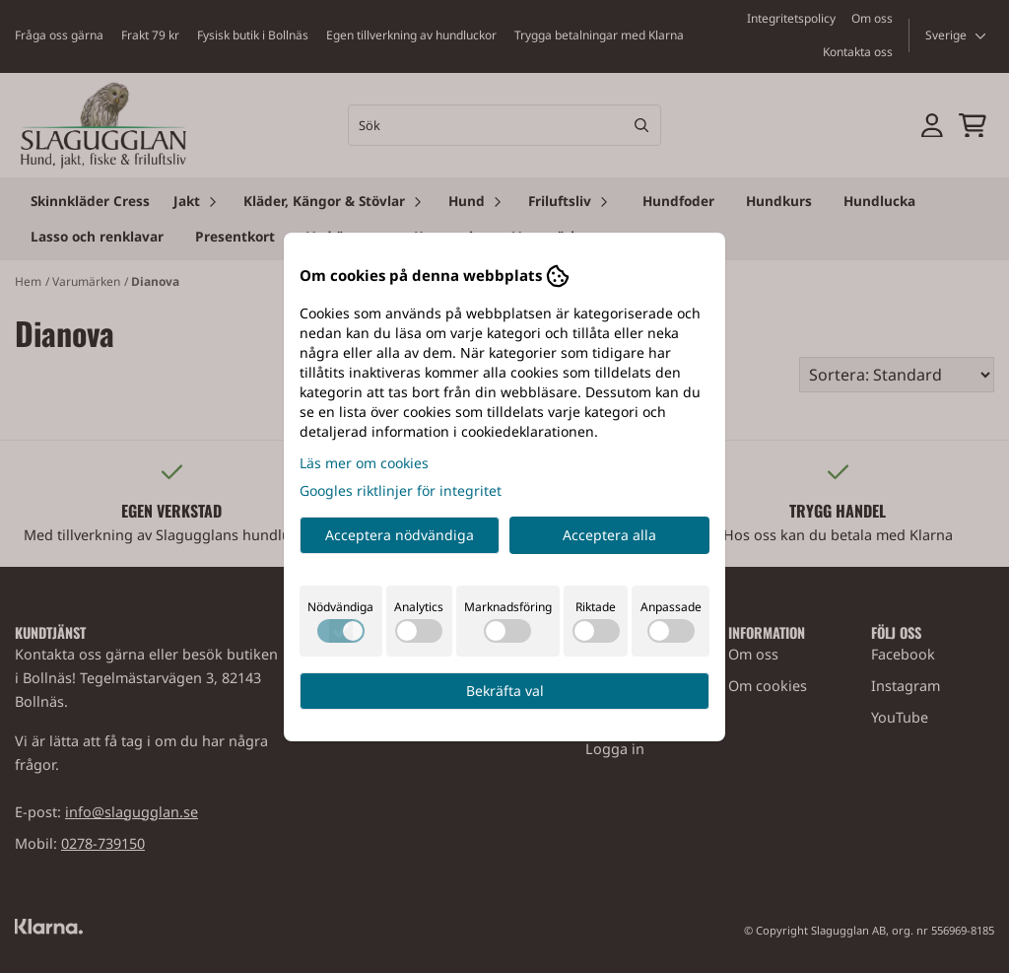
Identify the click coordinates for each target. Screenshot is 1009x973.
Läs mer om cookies (364, 462)
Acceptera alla (609, 534)
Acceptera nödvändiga (399, 534)
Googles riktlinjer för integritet (401, 490)
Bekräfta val (505, 690)
